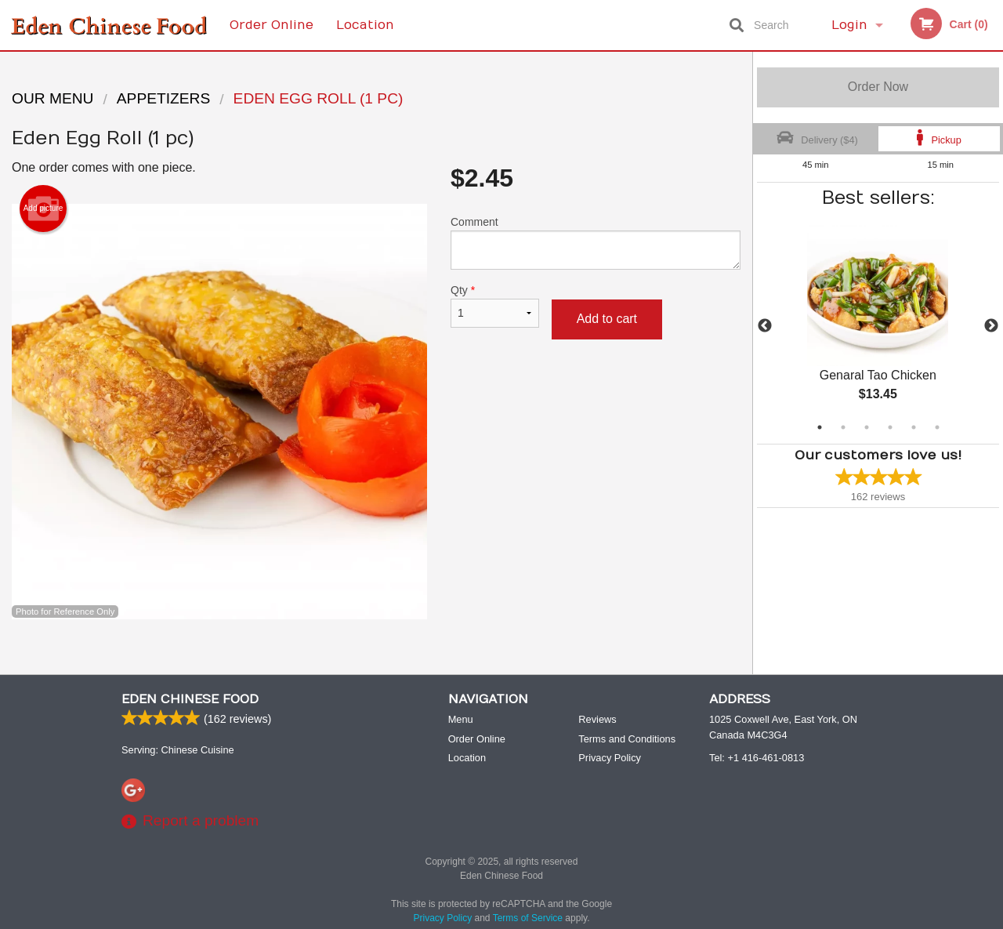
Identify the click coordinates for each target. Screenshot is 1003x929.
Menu (460, 720)
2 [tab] (843, 427)
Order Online (271, 25)
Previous (765, 326)
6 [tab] (937, 427)
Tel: (756, 758)
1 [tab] (819, 427)
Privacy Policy (609, 758)
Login (849, 25)
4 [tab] (890, 427)
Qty (495, 306)
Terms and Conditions (626, 740)
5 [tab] (914, 427)
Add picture (43, 208)
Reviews (597, 720)
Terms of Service (528, 918)
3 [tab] (866, 427)
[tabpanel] (878, 326)
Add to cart (607, 318)
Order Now (878, 86)
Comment (595, 243)
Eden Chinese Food (190, 700)
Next (991, 326)
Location (365, 25)
